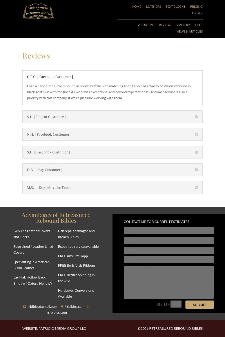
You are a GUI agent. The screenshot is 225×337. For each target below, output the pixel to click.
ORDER (197, 13)
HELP (199, 25)
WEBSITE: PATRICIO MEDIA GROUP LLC (54, 328)
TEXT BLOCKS (175, 6)
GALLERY (183, 25)
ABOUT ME (146, 25)
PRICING (196, 6)
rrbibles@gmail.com (40, 306)
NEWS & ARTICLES (189, 31)
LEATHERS (153, 6)
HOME (136, 6)
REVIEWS (165, 25)
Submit (199, 304)
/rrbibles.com (72, 306)
